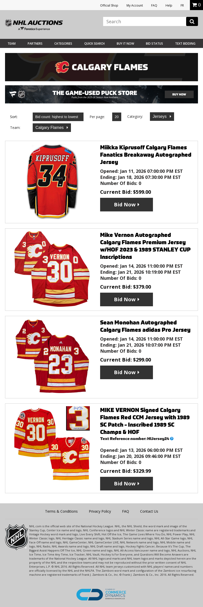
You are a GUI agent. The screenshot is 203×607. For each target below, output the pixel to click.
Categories (63, 43)
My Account (135, 5)
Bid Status (154, 43)
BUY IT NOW (125, 43)
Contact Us (149, 511)
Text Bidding (185, 43)
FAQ (154, 5)
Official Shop (109, 5)
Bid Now (125, 204)
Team (12, 43)
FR (182, 5)
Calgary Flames (50, 127)
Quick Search (94, 43)
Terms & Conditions (61, 511)
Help (169, 5)
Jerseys (160, 116)
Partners (35, 43)
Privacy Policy (100, 511)
